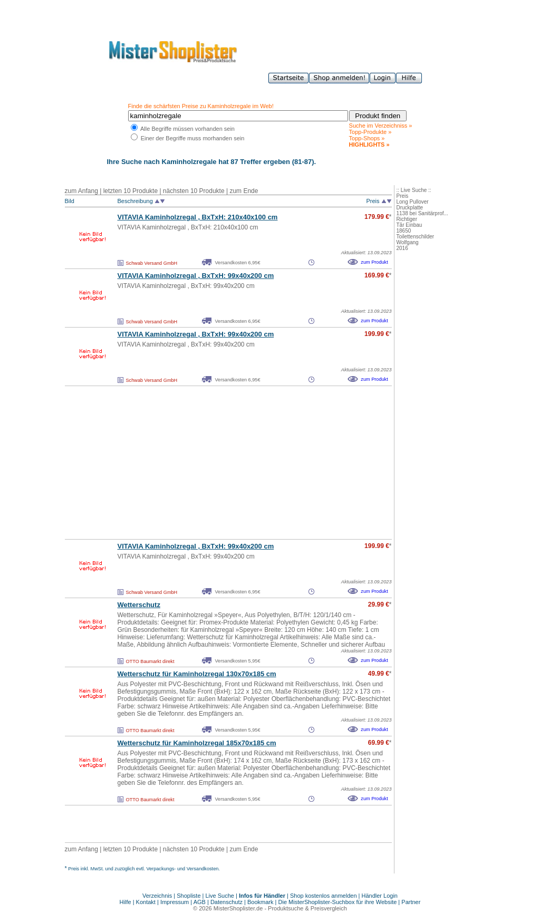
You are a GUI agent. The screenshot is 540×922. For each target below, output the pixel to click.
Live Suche (220, 895)
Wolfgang (408, 242)
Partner (410, 902)
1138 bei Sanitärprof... (422, 213)
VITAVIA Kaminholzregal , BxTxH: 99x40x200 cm (196, 276)
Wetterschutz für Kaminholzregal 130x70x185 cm (197, 674)
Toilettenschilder (416, 236)
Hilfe (126, 902)
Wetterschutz (139, 605)
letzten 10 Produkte (130, 191)
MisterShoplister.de (238, 908)
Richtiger (407, 219)
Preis (403, 196)
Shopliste (188, 895)
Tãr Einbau (409, 225)
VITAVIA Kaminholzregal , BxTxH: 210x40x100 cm (198, 217)
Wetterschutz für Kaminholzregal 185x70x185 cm (197, 743)
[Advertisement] (205, 462)
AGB (200, 902)
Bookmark (260, 902)
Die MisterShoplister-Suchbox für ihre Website (337, 902)
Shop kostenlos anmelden (323, 895)
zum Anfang (81, 191)
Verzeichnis (157, 895)
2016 (402, 248)
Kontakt (146, 902)
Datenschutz (226, 902)
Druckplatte (410, 207)
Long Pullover (413, 202)
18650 (404, 231)
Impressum (174, 902)
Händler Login (380, 895)
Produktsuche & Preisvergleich (307, 908)
